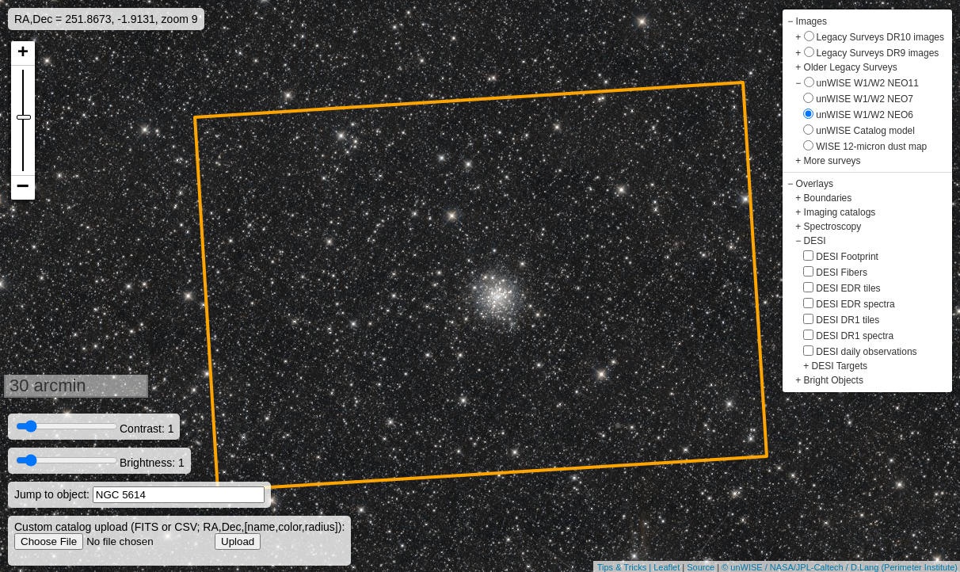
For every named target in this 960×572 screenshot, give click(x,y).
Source (700, 567)
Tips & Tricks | (625, 567)
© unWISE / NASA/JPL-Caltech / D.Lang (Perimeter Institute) (840, 567)
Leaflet (666, 567)
